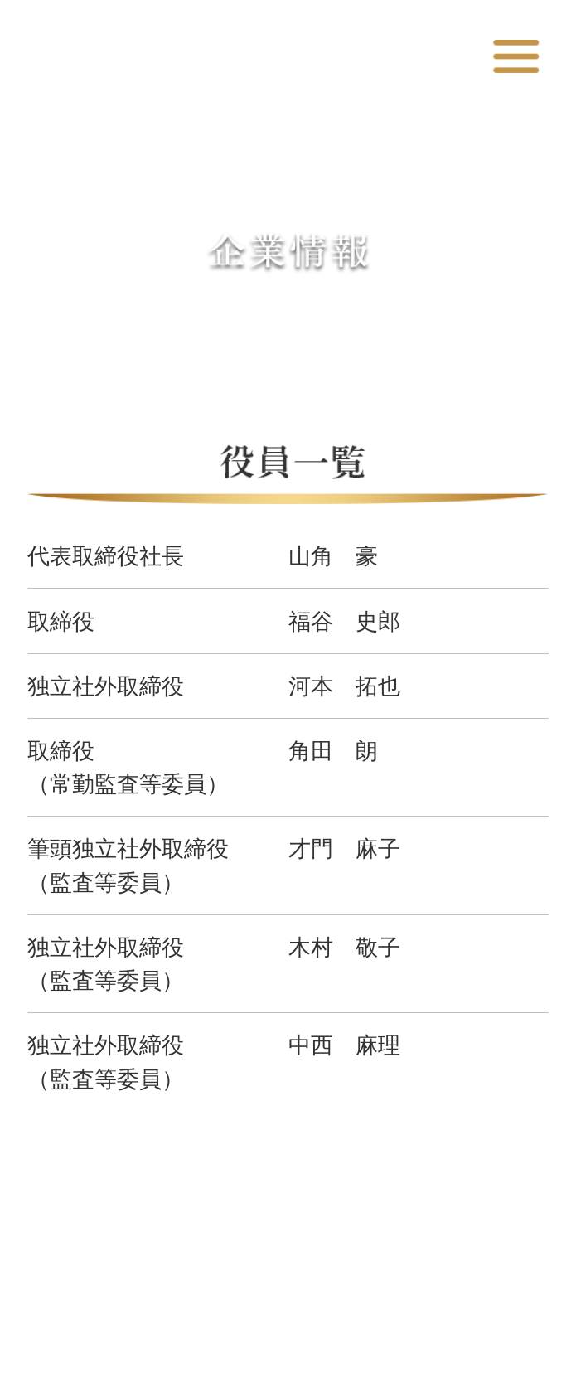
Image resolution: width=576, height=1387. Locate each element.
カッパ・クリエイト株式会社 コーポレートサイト (247, 59)
